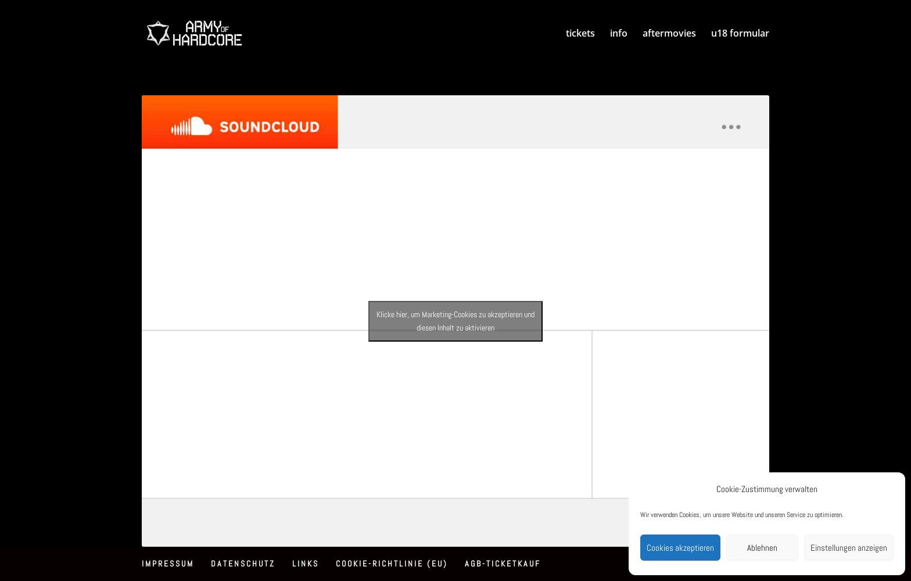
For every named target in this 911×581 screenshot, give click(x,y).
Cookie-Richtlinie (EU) (392, 563)
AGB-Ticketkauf (503, 563)
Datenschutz (243, 563)
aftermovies (669, 34)
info (618, 34)
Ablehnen (762, 547)
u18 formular (740, 34)
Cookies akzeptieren (680, 547)
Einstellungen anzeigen (848, 547)
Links (305, 563)
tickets (580, 34)
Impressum (168, 563)
